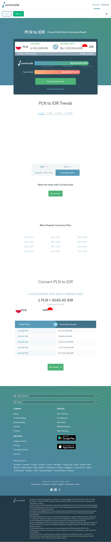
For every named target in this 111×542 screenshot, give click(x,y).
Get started (55, 193)
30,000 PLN (23, 342)
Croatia (34, 464)
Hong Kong (67, 464)
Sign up (18, 13)
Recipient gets (67, 44)
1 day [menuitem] (41, 113)
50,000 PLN (23, 353)
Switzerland (18, 470)
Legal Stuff (53, 484)
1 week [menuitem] (49, 113)
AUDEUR (82, 251)
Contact (17, 431)
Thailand (28, 470)
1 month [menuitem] (58, 113)
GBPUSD (55, 242)
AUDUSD (82, 246)
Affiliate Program (64, 426)
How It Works (62, 414)
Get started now (55, 81)
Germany (57, 464)
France (49, 464)
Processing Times (21, 449)
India (76, 464)
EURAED (55, 251)
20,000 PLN (23, 336)
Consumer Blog (20, 418)
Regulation (60, 484)
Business (105, 5)
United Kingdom (46, 470)
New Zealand (38, 467)
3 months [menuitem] (68, 113)
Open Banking (62, 431)
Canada (26, 464)
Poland (60, 467)
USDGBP (28, 246)
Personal (95, 5)
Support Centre (20, 441)
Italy (89, 464)
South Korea (80, 467)
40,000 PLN (23, 347)
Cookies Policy (45, 484)
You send (35, 44)
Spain (89, 467)
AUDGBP (55, 237)
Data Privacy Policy (36, 484)
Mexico (17, 467)
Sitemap (77, 484)
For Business (62, 418)
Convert (17, 454)
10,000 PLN (23, 331)
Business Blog (19, 422)
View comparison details (55, 89)
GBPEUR (82, 242)
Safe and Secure (69, 484)
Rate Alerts (61, 422)
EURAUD (28, 237)
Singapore (68, 467)
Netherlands (27, 467)
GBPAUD (55, 246)
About (16, 414)
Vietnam (70, 470)
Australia (17, 464)
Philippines (50, 467)
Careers (17, 426)
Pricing (16, 445)
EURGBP (28, 251)
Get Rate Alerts (67, 172)
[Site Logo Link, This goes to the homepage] (10, 5)
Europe (41, 464)
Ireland (82, 464)
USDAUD (28, 242)
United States (59, 470)
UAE (36, 470)
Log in (6, 13)
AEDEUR (82, 237)
